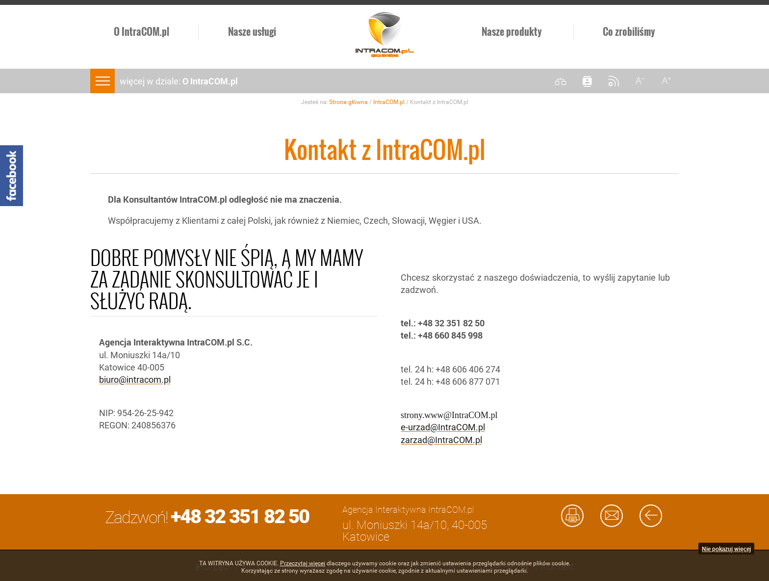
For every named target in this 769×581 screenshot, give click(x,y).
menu (102, 81)
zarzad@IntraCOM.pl (441, 440)
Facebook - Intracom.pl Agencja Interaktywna (11, 175)
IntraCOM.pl (389, 102)
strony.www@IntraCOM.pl (449, 414)
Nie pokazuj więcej (726, 549)
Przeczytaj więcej (302, 563)
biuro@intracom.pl (135, 379)
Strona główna (348, 102)
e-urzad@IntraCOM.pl (443, 427)
